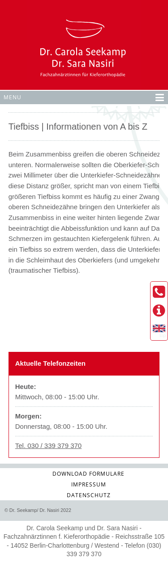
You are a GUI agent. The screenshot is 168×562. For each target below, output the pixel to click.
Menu (84, 97)
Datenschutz (89, 495)
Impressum (88, 484)
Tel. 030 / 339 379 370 (48, 445)
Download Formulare (88, 473)
